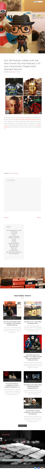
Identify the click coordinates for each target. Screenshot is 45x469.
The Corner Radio (14, 245)
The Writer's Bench (14, 250)
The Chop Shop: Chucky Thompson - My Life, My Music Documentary (33, 412)
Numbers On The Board (14, 237)
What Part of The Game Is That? (14, 252)
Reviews (14, 240)
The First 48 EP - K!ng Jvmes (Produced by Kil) (32, 322)
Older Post (39, 217)
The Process (14, 247)
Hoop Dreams (14, 231)
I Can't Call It (14, 233)
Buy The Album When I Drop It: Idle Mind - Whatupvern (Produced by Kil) (12, 323)
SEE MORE (22, 425)
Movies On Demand (14, 236)
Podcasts (16, 173)
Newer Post (6, 217)
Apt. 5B (12, 173)
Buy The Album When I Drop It (14, 230)
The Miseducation (14, 246)
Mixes (14, 234)
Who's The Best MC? (14, 253)
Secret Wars (14, 242)
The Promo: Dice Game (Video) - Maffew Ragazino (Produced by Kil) (33, 386)
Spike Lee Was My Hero (14, 243)
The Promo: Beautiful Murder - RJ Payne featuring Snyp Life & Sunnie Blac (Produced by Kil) (33, 357)
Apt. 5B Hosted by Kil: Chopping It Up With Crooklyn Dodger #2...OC (12, 385)
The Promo (14, 249)
